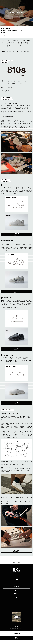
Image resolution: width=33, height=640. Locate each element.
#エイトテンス (16, 562)
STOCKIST (16, 593)
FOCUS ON (17, 586)
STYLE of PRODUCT (16, 583)
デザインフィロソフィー (8, 35)
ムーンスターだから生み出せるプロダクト (12, 30)
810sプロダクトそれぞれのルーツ (10, 32)
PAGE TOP (16, 626)
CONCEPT (16, 576)
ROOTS (16, 590)
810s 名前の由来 (7, 28)
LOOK (16, 579)
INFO (16, 597)
